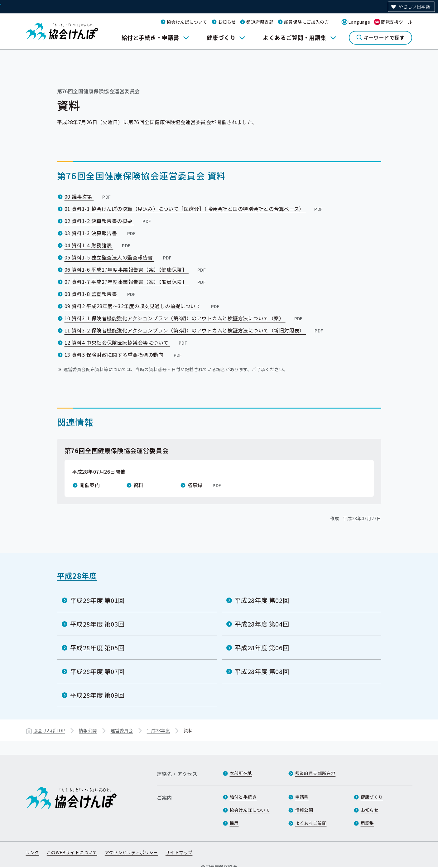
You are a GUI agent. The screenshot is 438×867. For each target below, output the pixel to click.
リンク (32, 852)
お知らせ (227, 22)
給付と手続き (243, 797)
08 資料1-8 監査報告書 (101, 294)
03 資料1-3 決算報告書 (101, 233)
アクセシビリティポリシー (131, 852)
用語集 (367, 823)
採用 (234, 823)
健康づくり (221, 37)
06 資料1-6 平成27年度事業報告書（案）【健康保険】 (136, 269)
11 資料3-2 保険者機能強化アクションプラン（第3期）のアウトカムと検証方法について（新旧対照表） (195, 330)
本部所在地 (241, 773)
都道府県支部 (259, 22)
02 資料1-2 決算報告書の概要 (108, 221)
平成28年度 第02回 (262, 600)
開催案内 (89, 485)
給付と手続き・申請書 (150, 37)
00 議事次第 (88, 196)
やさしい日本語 (414, 6)
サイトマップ (179, 852)
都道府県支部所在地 (315, 773)
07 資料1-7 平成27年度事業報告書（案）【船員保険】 (136, 281)
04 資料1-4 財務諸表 (98, 245)
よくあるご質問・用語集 (294, 37)
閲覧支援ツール (396, 22)
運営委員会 (122, 730)
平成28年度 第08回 (262, 671)
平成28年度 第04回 (262, 623)
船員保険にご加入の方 (306, 22)
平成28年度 (77, 575)
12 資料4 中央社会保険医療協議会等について (127, 342)
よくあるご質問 (311, 823)
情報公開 (88, 730)
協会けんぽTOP (49, 730)
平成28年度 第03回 (97, 623)
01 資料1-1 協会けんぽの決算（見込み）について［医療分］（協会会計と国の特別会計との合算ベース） (194, 208)
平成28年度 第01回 (97, 600)
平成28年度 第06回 (262, 647)
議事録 (205, 485)
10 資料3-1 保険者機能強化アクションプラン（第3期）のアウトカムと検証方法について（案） (184, 318)
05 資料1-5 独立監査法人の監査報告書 (119, 257)
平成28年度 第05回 (97, 647)
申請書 (302, 797)
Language (359, 22)
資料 (138, 485)
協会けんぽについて (187, 22)
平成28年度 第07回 (97, 671)
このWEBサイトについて (72, 852)
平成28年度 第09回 (97, 695)
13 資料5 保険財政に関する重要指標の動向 (124, 354)
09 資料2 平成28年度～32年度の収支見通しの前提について (143, 306)
